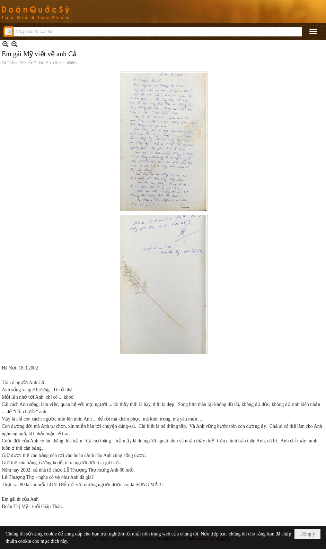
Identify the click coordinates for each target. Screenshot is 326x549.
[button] (313, 32)
